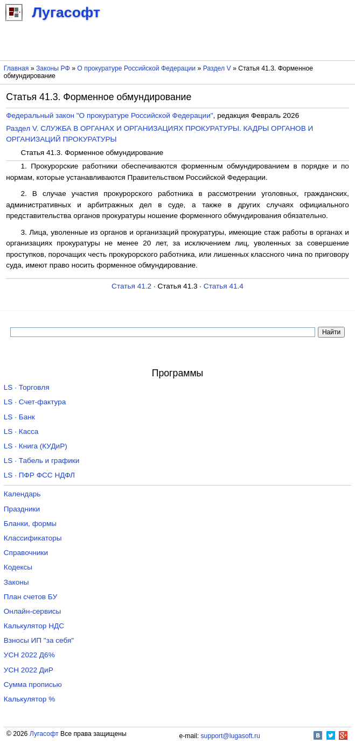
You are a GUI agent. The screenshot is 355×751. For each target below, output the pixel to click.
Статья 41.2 (131, 286)
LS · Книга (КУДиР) (35, 446)
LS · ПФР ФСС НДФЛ (39, 475)
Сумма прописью (33, 684)
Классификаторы (33, 538)
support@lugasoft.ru (230, 736)
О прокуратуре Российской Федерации (136, 68)
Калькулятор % (29, 699)
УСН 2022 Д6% (29, 655)
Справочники (26, 553)
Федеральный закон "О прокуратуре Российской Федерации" (109, 115)
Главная (16, 68)
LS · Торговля (27, 387)
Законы (16, 582)
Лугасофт (44, 734)
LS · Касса (21, 431)
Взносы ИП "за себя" (39, 640)
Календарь (22, 494)
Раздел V (217, 68)
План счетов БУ (30, 597)
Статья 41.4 (223, 286)
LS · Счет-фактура (35, 402)
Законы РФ (53, 68)
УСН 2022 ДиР (28, 670)
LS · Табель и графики (42, 461)
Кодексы (18, 567)
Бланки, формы (30, 524)
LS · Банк (19, 417)
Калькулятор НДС (34, 626)
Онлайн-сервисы (32, 611)
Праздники (22, 509)
